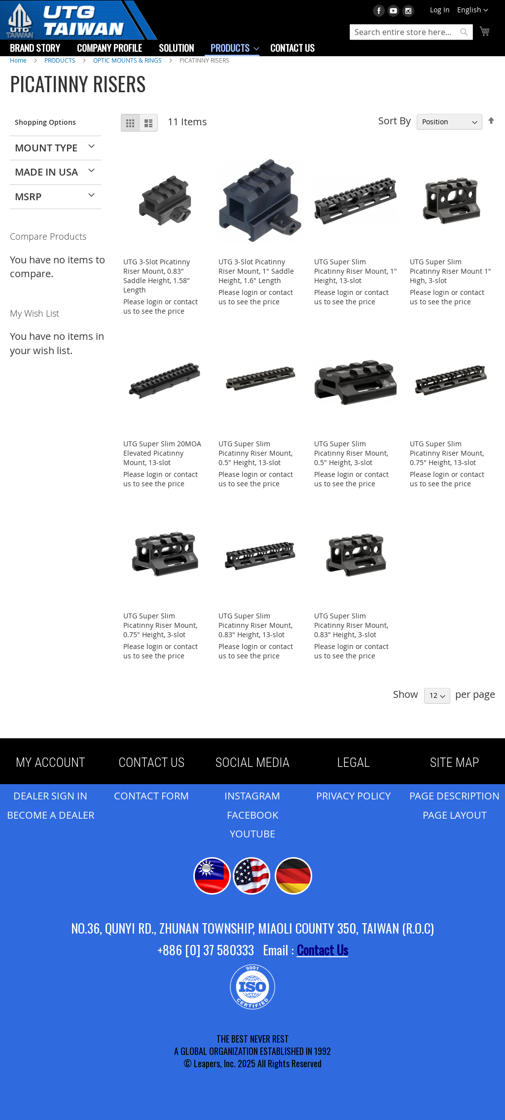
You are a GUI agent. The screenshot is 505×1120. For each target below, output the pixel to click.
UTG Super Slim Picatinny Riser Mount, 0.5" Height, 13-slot (255, 453)
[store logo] (79, 26)
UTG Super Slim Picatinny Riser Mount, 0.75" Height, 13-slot (447, 453)
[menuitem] (35, 47)
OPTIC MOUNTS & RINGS (128, 60)
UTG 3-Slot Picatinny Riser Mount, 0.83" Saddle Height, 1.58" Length (156, 275)
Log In (440, 9)
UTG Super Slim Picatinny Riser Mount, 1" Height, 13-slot (355, 271)
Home (19, 60)
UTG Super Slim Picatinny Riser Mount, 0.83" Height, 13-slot (255, 625)
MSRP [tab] (28, 196)
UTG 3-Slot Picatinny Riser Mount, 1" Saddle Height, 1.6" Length (256, 271)
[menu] (162, 48)
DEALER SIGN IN (50, 795)
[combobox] (411, 32)
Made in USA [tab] (46, 172)
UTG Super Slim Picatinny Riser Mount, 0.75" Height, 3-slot (160, 625)
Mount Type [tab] (46, 147)
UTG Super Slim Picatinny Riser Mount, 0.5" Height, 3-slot (351, 453)
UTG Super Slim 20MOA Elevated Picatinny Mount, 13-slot (162, 453)
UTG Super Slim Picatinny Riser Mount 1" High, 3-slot (450, 271)
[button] (472, 10)
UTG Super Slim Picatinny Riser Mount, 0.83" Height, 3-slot (351, 625)
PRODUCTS (60, 60)
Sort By (394, 120)
